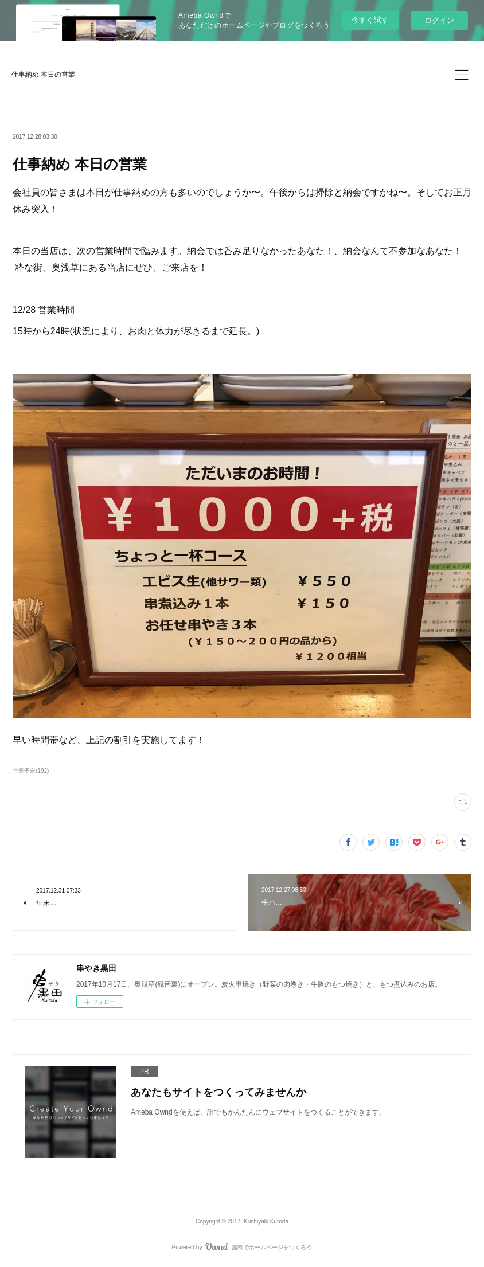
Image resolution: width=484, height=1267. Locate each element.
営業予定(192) (31, 771)
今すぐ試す (370, 19)
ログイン (439, 20)
